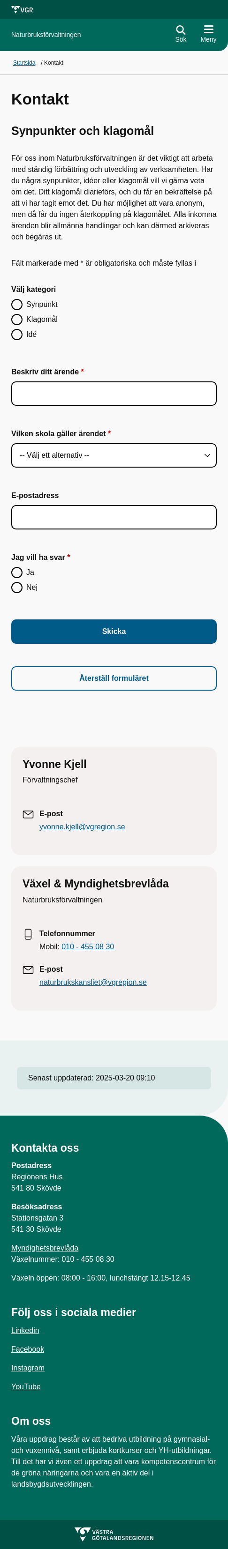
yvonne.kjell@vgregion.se (82, 827)
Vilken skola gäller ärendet (58, 434)
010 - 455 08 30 (87, 947)
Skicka (114, 631)
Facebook (27, 1349)
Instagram (28, 1368)
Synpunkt (42, 304)
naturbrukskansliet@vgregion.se (93, 982)
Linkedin (25, 1330)
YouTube (26, 1387)
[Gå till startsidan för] (46, 35)
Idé (31, 334)
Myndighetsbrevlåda (44, 1248)
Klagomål (42, 319)
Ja (30, 572)
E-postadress (35, 495)
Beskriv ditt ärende (45, 372)
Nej (32, 587)
